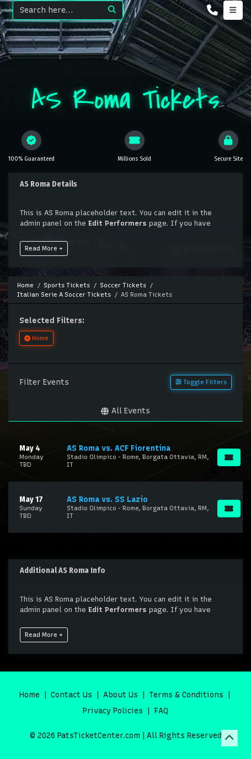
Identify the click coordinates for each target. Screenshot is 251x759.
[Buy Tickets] (229, 457)
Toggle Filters (201, 382)
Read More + (44, 248)
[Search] (57, 10)
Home (29, 695)
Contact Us (71, 695)
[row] (125, 456)
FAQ (161, 711)
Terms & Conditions (186, 695)
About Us (120, 695)
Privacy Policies (113, 711)
